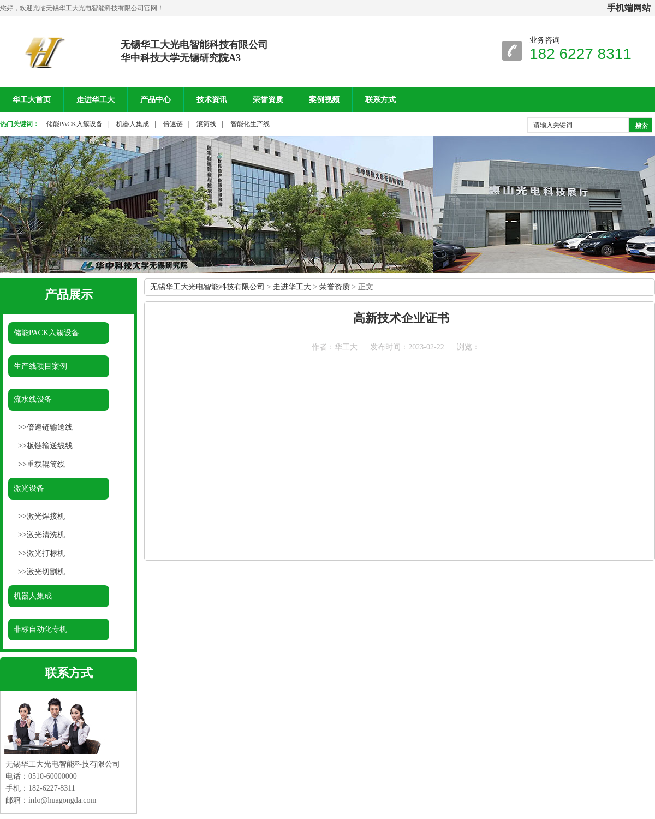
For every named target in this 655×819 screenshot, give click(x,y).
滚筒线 (206, 124)
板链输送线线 (50, 446)
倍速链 (173, 124)
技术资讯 (211, 100)
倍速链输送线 (50, 427)
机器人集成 (132, 124)
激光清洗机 (46, 535)
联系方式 (380, 100)
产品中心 (155, 100)
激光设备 (29, 488)
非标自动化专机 (40, 629)
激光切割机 (46, 572)
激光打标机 (46, 553)
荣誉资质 (268, 100)
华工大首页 (32, 100)
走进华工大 (95, 100)
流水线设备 (33, 399)
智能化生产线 (250, 124)
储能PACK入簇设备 (74, 124)
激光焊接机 (46, 516)
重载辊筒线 (46, 464)
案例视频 (324, 100)
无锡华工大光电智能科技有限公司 (207, 287)
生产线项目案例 (40, 366)
